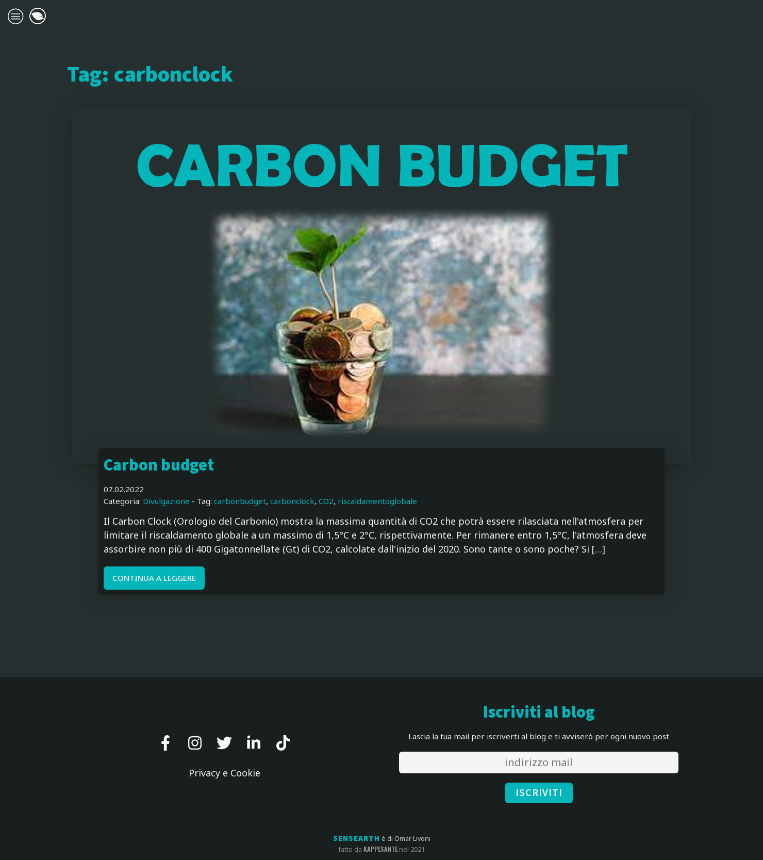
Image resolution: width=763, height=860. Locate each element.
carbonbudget (240, 501)
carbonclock (292, 501)
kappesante (380, 849)
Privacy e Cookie (224, 773)
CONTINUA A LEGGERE (154, 578)
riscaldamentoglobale (377, 501)
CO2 (326, 501)
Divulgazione (166, 501)
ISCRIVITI (539, 793)
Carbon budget (159, 465)
